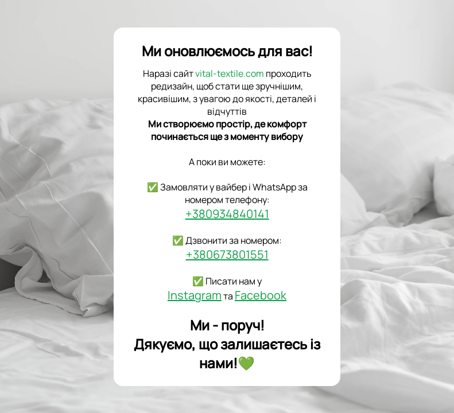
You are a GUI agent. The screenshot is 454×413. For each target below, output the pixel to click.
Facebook (260, 295)
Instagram (195, 295)
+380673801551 (227, 254)
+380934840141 (227, 213)
